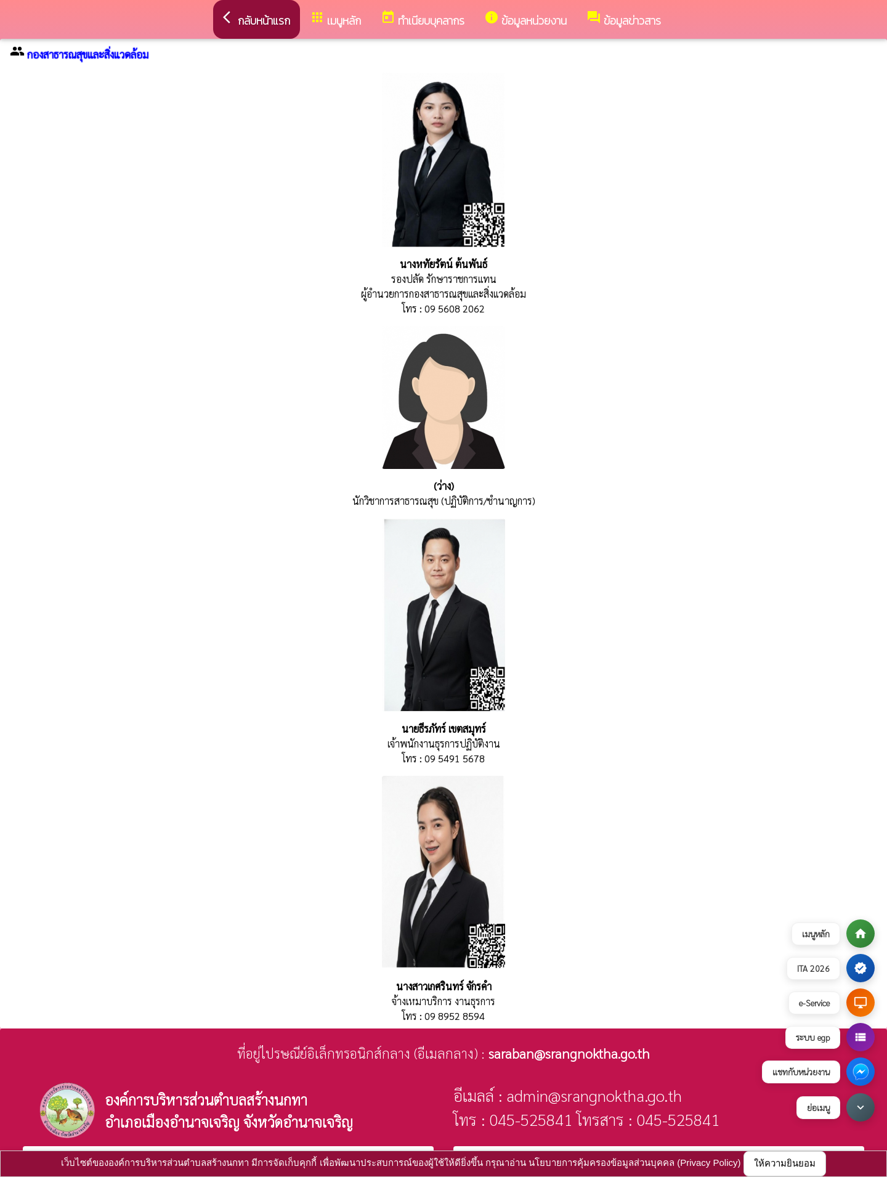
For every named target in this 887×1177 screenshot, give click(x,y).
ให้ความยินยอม (785, 1163)
